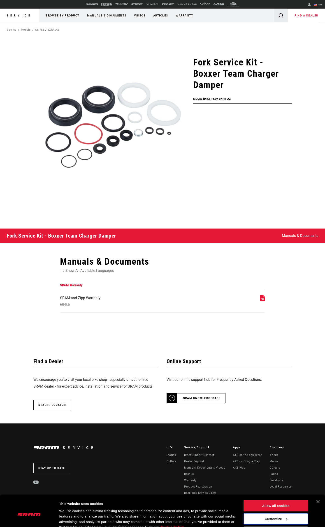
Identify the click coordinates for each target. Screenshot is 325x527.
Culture (171, 461)
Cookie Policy (172, 506)
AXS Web (239, 467)
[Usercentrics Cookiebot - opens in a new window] (29, 518)
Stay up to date (51, 468)
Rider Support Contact (199, 455)
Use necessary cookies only (275, 511)
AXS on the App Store (247, 455)
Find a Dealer (306, 15)
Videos (139, 15)
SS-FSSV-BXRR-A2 (47, 29)
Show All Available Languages (89, 270)
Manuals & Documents (106, 15)
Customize (276, 497)
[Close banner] (318, 480)
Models (26, 29)
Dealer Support (194, 461)
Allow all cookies (276, 484)
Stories (171, 455)
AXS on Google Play (246, 461)
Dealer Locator (52, 405)
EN (318, 5)
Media (274, 461)
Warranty (184, 15)
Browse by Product (62, 15)
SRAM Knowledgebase (202, 398)
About (274, 455)
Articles (160, 15)
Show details (69, 518)
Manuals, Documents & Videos (204, 467)
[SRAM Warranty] (262, 300)
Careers (275, 467)
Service (19, 15)
